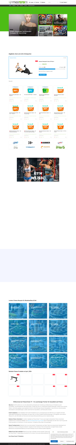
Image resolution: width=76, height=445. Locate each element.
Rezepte (21, 5)
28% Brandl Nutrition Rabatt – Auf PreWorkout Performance (59, 113)
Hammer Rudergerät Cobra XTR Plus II (46, 61)
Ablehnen (61, 441)
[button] (74, 431)
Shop (18, 5)
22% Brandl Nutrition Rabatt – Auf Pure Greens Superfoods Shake (30, 131)
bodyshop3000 (11, 99)
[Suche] (57, 2)
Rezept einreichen (31, 5)
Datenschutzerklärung (63, 443)
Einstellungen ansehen (70, 441)
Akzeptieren (54, 441)
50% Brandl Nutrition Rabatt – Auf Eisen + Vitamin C (14, 113)
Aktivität (37, 2)
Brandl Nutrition (56, 99)
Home (10, 5)
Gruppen (31, 2)
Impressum (68, 443)
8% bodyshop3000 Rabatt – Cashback (30, 94)
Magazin (14, 5)
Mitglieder (42, 2)
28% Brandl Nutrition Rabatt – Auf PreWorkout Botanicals (15, 131)
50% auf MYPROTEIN (32, 420)
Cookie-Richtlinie (58, 443)
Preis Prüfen (43, 74)
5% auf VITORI (40, 420)
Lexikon (25, 5)
